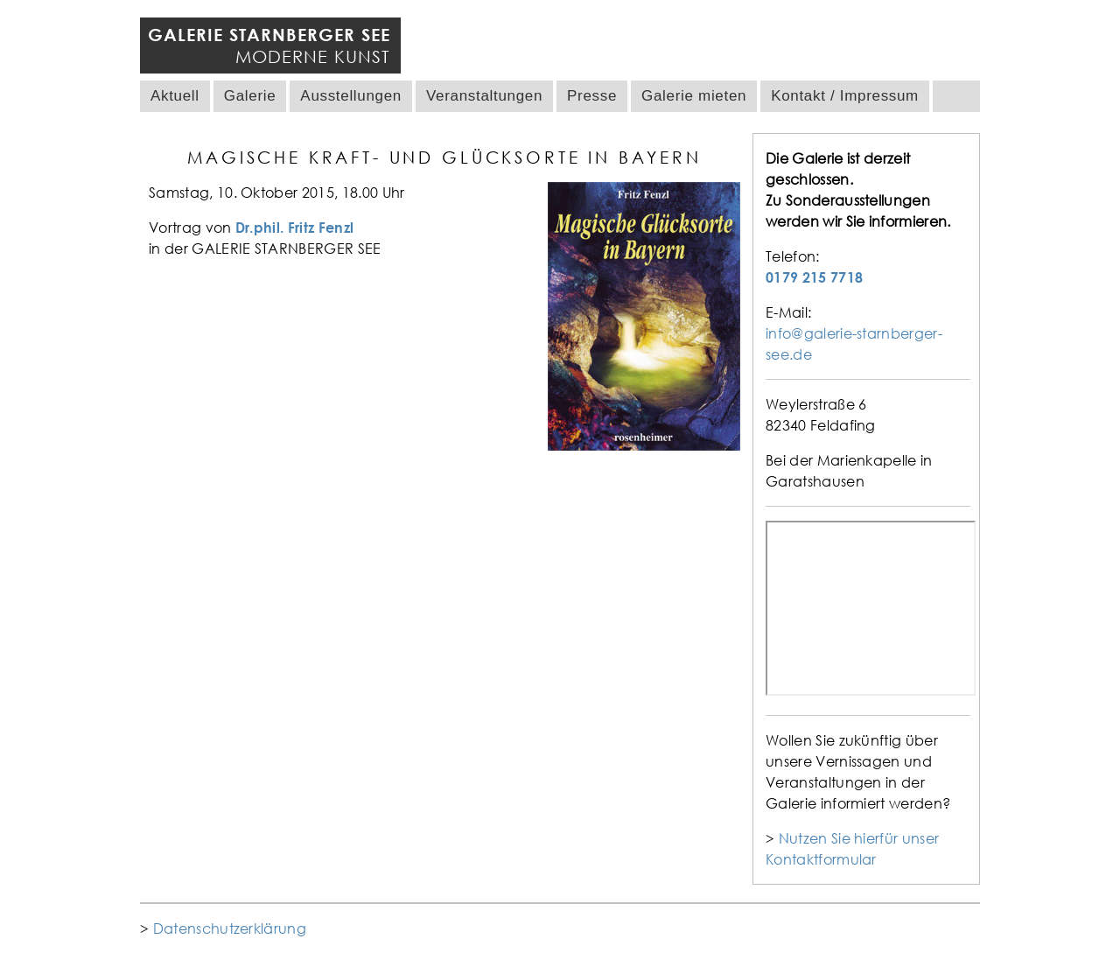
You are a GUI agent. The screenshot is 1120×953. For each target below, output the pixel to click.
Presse (592, 96)
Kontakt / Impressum (845, 96)
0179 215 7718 (814, 277)
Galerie (250, 96)
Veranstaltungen (484, 96)
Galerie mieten (693, 96)
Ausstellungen (351, 96)
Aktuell (175, 96)
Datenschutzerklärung (229, 928)
